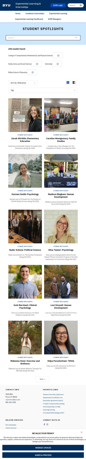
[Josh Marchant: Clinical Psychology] (25, 282)
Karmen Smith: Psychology (25, 194)
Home (17, 13)
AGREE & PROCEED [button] (43, 455)
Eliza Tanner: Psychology (60, 250)
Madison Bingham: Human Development (61, 196)
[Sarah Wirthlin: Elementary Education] (25, 115)
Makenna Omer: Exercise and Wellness (25, 363)
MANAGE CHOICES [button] (43, 447)
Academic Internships (35, 13)
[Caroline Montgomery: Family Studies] (61, 115)
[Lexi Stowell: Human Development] (61, 282)
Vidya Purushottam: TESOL (60, 361)
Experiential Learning (58, 13)
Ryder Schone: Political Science (25, 251)
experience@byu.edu (13, 401)
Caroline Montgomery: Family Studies (61, 140)
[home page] (6, 5)
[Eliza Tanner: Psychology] (61, 227)
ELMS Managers (54, 19)
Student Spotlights (25, 135)
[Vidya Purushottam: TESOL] (61, 338)
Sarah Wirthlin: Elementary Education (25, 140)
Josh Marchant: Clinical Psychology (25, 307)
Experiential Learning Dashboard (29, 19)
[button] (81, 432)
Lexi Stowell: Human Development (61, 307)
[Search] (76, 5)
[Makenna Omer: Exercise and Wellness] (25, 338)
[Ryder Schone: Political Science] (25, 227)
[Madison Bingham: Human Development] (61, 171)
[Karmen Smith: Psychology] (25, 171)
